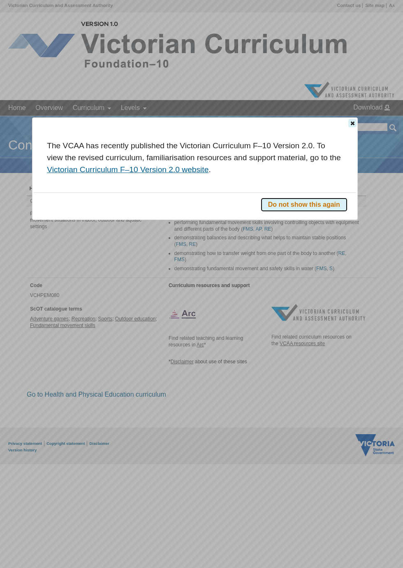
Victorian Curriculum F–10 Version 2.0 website (127, 169)
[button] (352, 123)
